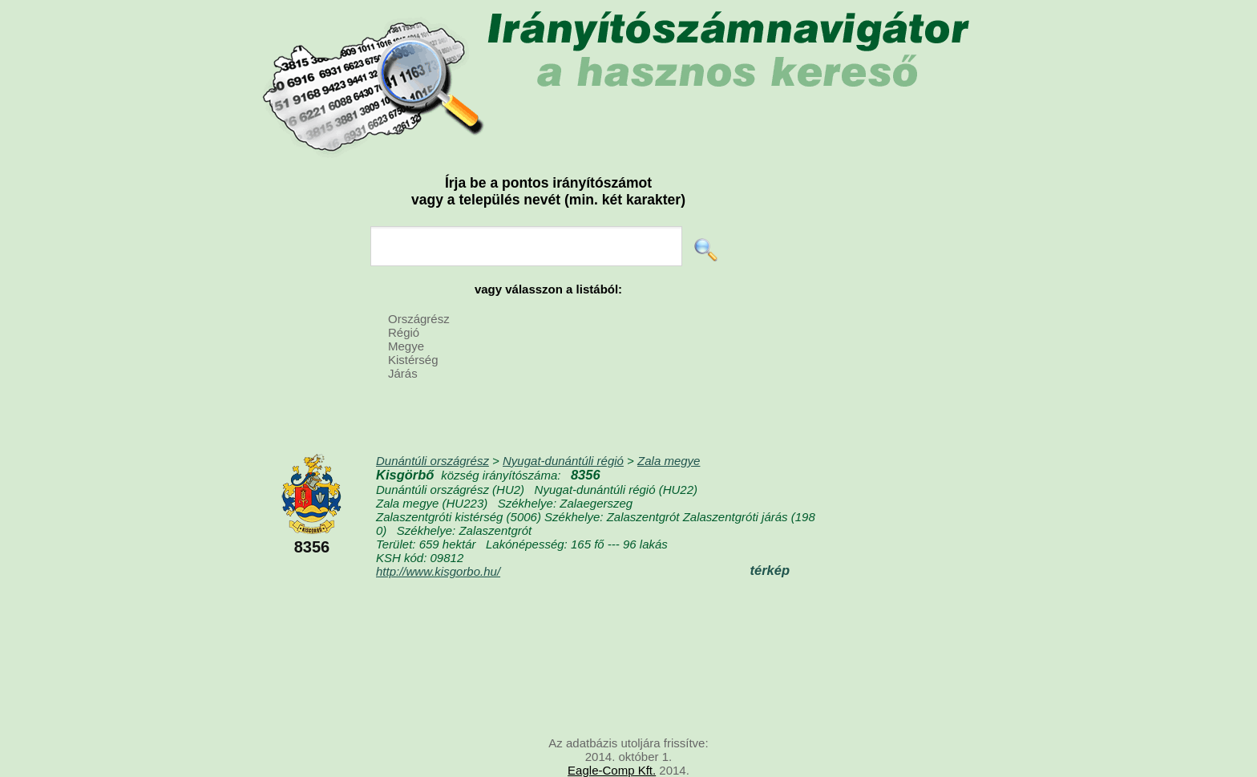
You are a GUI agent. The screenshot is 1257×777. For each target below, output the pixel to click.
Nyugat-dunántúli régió (563, 460)
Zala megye (668, 460)
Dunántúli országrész (432, 460)
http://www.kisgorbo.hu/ (438, 571)
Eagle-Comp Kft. (612, 770)
